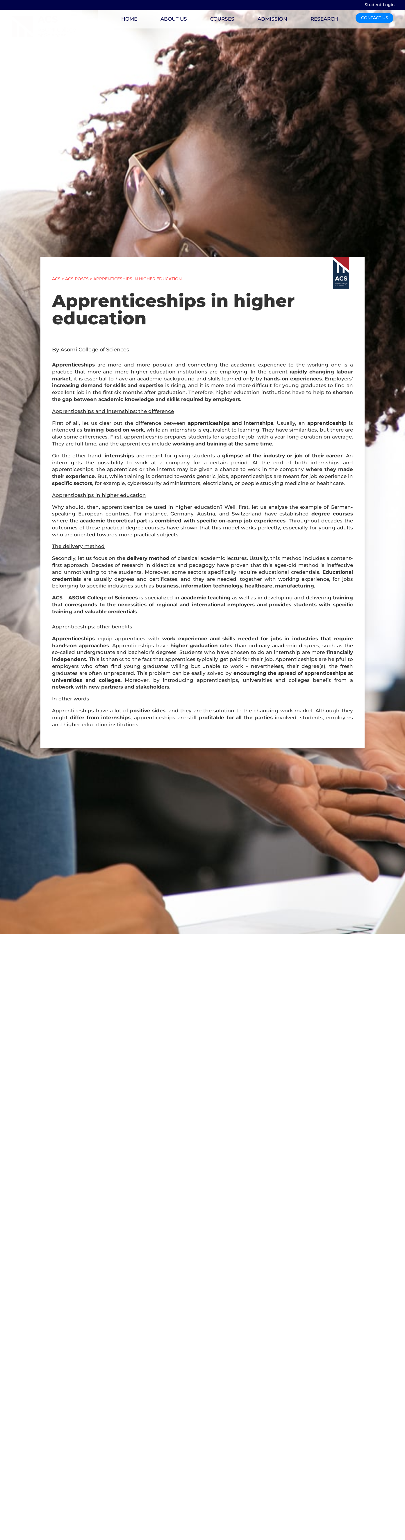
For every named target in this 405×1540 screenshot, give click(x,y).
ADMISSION (272, 19)
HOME (129, 19)
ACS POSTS (77, 278)
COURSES (222, 19)
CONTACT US (374, 17)
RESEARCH (324, 19)
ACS (56, 278)
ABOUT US (173, 19)
